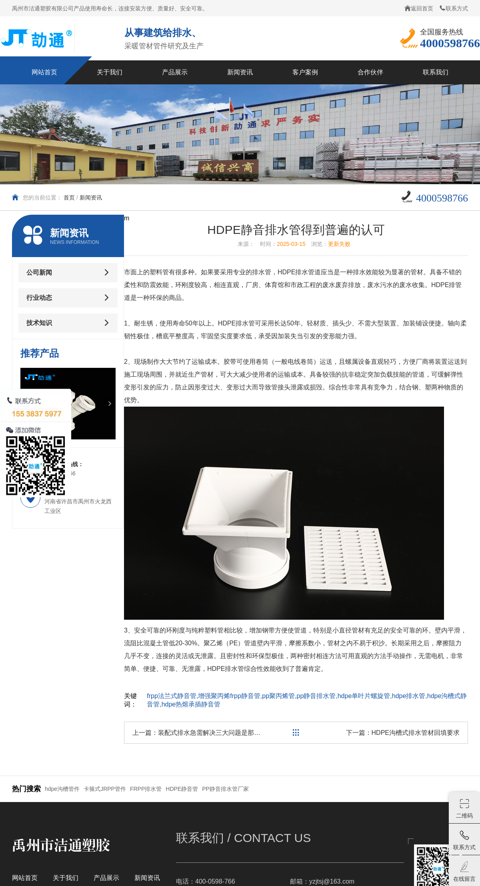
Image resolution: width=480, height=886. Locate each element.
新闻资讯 (91, 197)
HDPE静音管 (182, 789)
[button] (110, 403)
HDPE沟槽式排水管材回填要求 (416, 732)
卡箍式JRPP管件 (105, 789)
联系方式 (453, 8)
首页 (69, 197)
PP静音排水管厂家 (225, 789)
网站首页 (25, 877)
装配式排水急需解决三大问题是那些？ (212, 732)
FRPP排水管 (146, 789)
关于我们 (65, 877)
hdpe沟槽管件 (62, 789)
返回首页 (418, 8)
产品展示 (106, 877)
